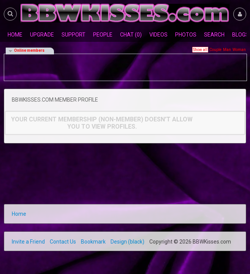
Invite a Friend (28, 242)
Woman (239, 50)
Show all (200, 50)
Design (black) (127, 242)
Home (19, 214)
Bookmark (93, 242)
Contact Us (63, 242)
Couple (215, 50)
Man (227, 50)
